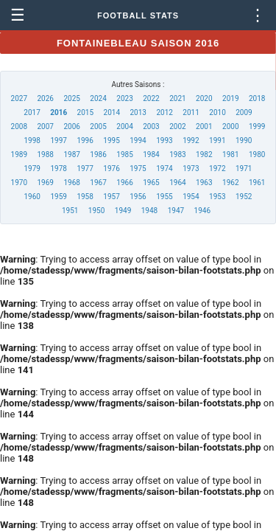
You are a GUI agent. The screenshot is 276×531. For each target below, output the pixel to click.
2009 (244, 112)
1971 (244, 168)
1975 (138, 168)
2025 (71, 98)
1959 (58, 196)
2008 (19, 126)
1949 (123, 210)
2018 (257, 98)
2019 (230, 98)
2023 (124, 98)
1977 (85, 168)
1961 (257, 182)
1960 (32, 196)
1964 (177, 182)
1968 (71, 182)
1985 (124, 154)
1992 (191, 140)
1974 (164, 168)
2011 (191, 112)
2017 (32, 112)
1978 (58, 168)
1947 (176, 210)
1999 (257, 126)
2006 (71, 126)
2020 (204, 98)
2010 (217, 112)
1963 (204, 182)
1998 (32, 140)
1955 (164, 196)
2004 (124, 126)
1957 (111, 196)
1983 (177, 154)
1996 (85, 140)
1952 (244, 196)
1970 (19, 182)
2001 (204, 126)
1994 (138, 140)
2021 (177, 98)
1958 (85, 196)
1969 (45, 182)
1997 (58, 140)
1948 (149, 210)
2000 (230, 126)
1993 (164, 140)
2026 (45, 98)
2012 (164, 112)
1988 (45, 154)
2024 (98, 98)
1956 (138, 196)
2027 (19, 98)
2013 (138, 112)
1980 (257, 154)
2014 (112, 112)
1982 (204, 154)
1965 (151, 182)
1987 (71, 154)
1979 (32, 168)
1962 (230, 182)
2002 (177, 126)
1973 (191, 168)
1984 (151, 154)
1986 (98, 154)
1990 (244, 140)
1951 (70, 210)
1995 (111, 140)
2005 (98, 126)
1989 (19, 154)
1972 (217, 168)
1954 (191, 196)
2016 (58, 112)
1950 (96, 210)
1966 (124, 182)
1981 (230, 154)
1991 (217, 140)
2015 (85, 112)
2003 (151, 126)
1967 (98, 182)
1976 (111, 168)
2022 (151, 98)
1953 (217, 196)
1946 (202, 210)
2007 (45, 126)
